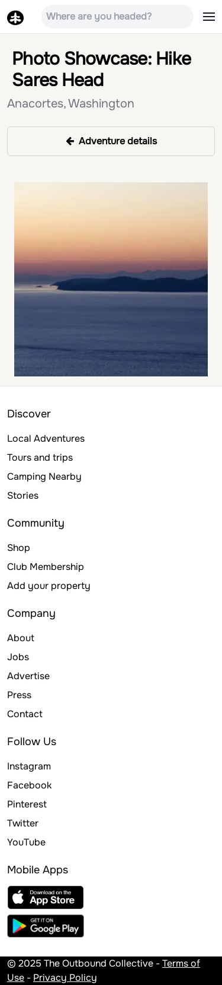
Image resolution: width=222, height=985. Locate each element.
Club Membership (45, 566)
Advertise (28, 676)
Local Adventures (46, 438)
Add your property (49, 585)
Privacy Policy (65, 977)
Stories (22, 495)
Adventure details (111, 141)
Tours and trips (40, 457)
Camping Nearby (44, 476)
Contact (25, 714)
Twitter (22, 823)
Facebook (29, 785)
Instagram (29, 766)
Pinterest (27, 804)
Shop (18, 547)
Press (19, 695)
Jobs (18, 657)
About (20, 638)
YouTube (26, 842)
